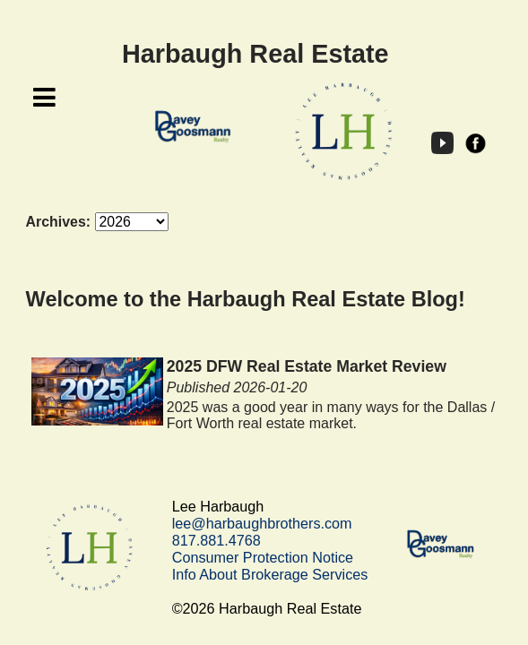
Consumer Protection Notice (262, 557)
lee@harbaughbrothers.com (262, 523)
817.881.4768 (216, 540)
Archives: (58, 221)
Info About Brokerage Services (270, 574)
